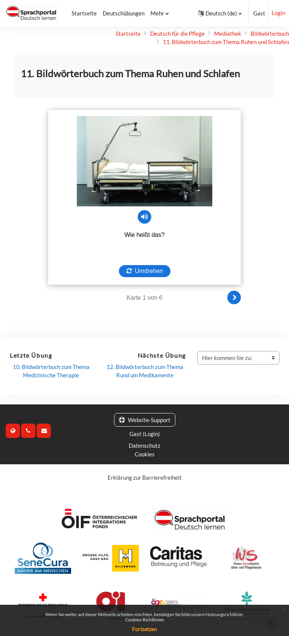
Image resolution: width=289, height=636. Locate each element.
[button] (220, 13)
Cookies (145, 453)
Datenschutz (144, 445)
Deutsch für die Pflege (177, 33)
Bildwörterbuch (270, 33)
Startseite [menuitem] (83, 13)
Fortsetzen (144, 629)
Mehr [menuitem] (156, 13)
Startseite (128, 33)
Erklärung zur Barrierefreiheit (145, 476)
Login (278, 13)
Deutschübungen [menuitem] (122, 13)
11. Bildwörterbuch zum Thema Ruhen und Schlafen (226, 41)
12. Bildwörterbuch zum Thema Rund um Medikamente (145, 370)
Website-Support (144, 419)
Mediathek (227, 33)
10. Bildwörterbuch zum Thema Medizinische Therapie (52, 370)
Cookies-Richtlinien (144, 619)
